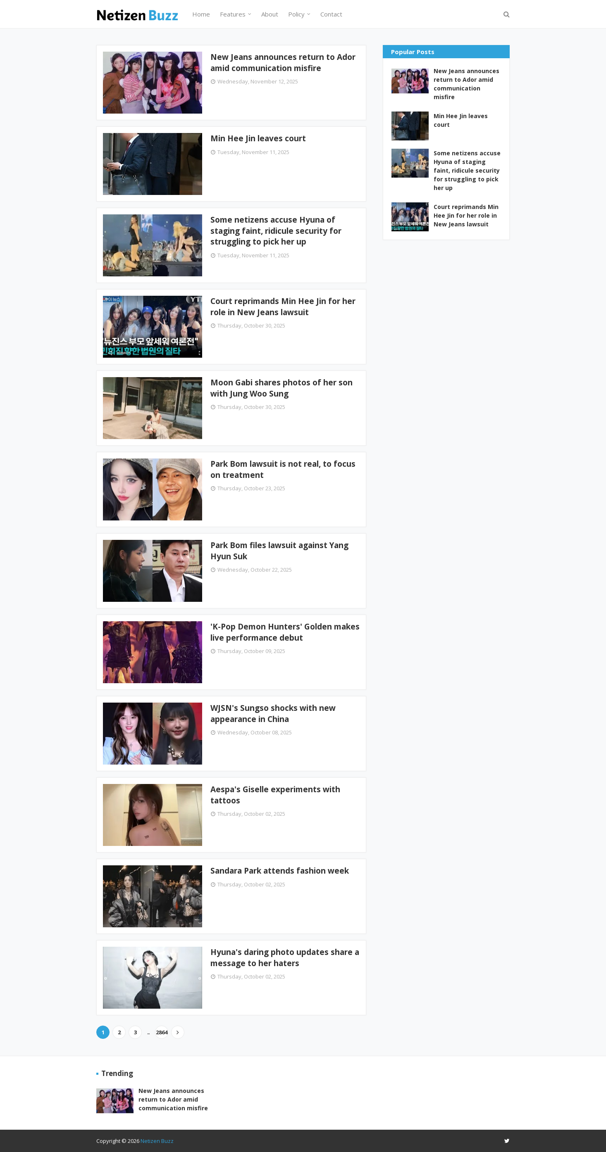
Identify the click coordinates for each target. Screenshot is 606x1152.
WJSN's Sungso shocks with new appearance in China (273, 713)
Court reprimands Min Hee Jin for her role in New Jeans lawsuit (282, 307)
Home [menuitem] (201, 14)
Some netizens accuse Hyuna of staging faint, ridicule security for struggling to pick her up (275, 230)
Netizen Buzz (157, 1141)
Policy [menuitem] (296, 14)
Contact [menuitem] (331, 14)
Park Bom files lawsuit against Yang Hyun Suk (279, 551)
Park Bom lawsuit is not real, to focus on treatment (282, 469)
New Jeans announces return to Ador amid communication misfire (282, 63)
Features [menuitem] (233, 14)
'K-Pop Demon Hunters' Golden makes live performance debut (285, 632)
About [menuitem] (269, 14)
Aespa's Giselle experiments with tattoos (275, 795)
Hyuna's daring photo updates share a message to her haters (284, 958)
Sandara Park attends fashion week (279, 870)
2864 (161, 1032)
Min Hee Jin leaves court (258, 138)
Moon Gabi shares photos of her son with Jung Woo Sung (281, 388)
